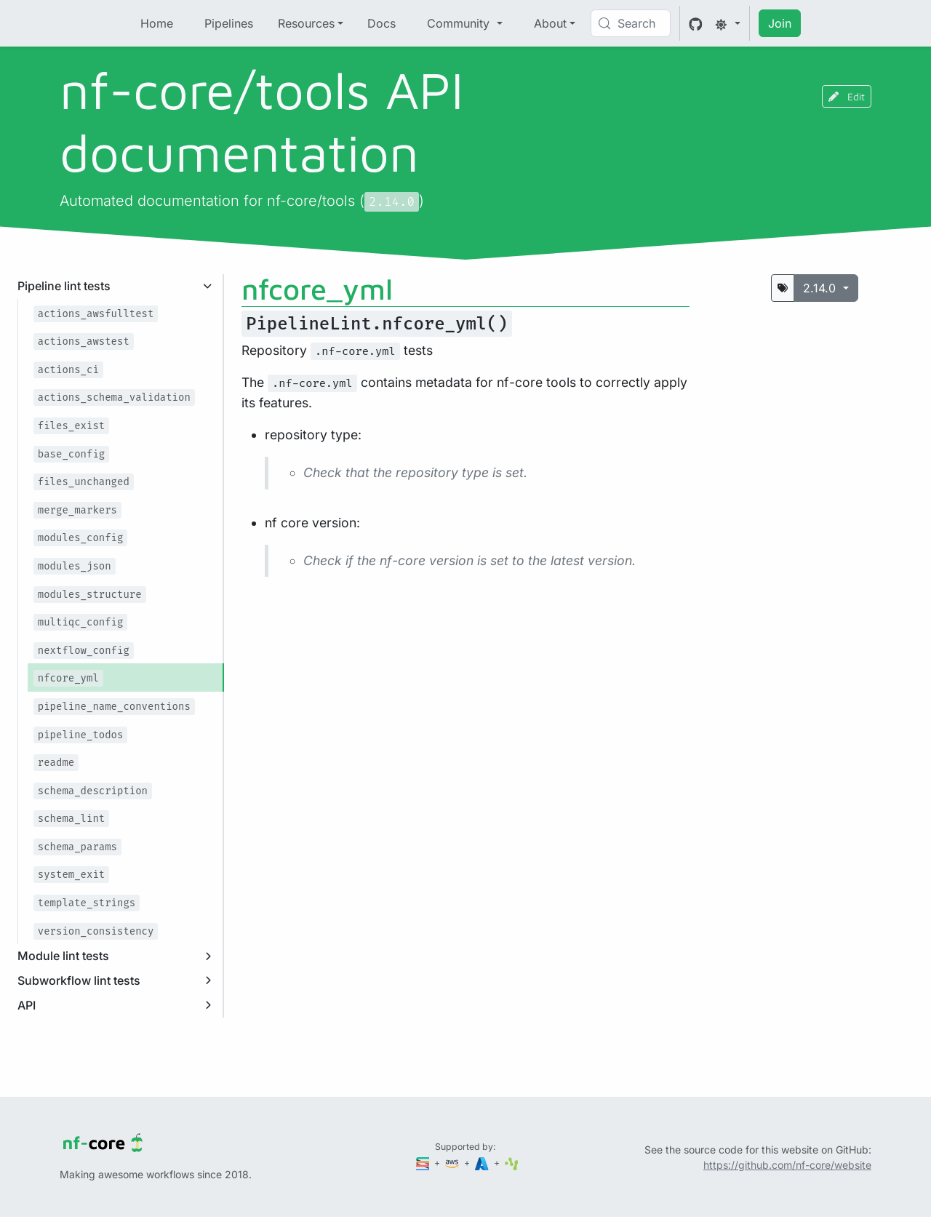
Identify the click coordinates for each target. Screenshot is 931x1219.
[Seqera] (424, 1162)
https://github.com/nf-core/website (787, 1165)
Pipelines (228, 23)
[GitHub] (696, 23)
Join (779, 23)
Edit (846, 96)
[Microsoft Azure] (483, 1162)
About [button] (550, 23)
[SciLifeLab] (512, 1162)
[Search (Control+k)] (631, 23)
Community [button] (460, 23)
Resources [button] (306, 23)
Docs (381, 23)
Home (156, 23)
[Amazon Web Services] (453, 1162)
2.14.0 (821, 288)
